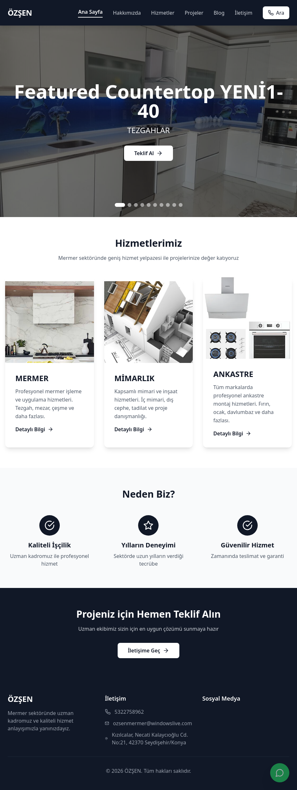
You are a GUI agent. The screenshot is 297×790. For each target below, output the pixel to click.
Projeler (194, 12)
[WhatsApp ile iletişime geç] (279, 772)
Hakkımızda (127, 12)
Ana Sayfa (90, 11)
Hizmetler (163, 12)
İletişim (243, 12)
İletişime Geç (148, 650)
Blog (219, 12)
